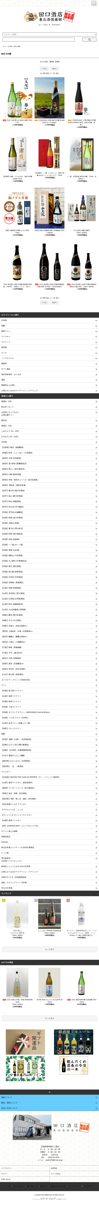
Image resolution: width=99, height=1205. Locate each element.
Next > (54, 69)
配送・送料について (33, 1186)
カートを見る (55, 1174)
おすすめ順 (44, 62)
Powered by (49, 1199)
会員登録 (54, 1168)
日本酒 (10, 46)
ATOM (89, 1186)
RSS (85, 1186)
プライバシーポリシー (74, 1186)
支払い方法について (19, 1186)
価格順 (51, 62)
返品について (44, 1186)
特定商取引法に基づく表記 (58, 1186)
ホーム (4, 46)
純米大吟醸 (17, 46)
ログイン (4, 1174)
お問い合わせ (6, 1179)
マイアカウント (6, 1168)
